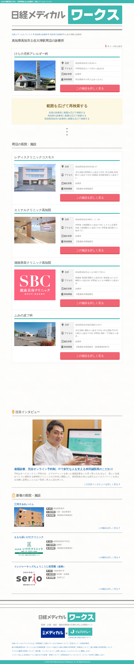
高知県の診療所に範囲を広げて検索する (67, 115)
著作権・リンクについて (44, 651)
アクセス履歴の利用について (23, 651)
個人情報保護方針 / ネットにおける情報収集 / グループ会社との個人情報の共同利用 (43, 647)
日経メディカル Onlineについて (56, 643)
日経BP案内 (84, 643)
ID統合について (83, 647)
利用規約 (39, 643)
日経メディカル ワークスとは (23, 643)
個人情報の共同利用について (101, 647)
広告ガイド (74, 643)
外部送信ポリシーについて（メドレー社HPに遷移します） (83, 655)
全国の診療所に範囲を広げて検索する (67, 112)
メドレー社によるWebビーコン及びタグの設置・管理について (35, 655)
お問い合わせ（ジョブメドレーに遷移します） (73, 651)
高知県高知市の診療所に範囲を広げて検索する (67, 118)
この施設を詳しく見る (90, 88)
